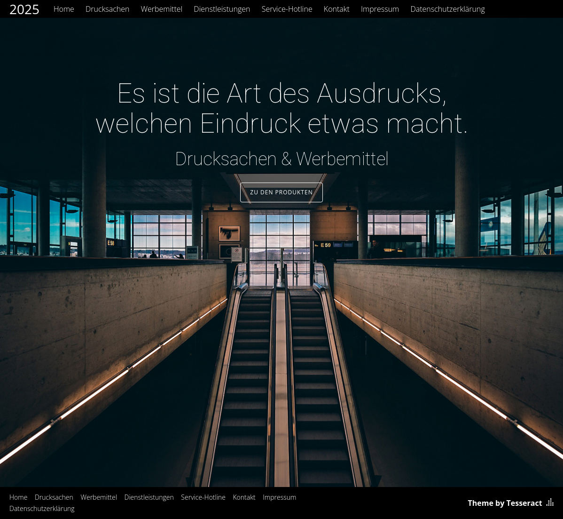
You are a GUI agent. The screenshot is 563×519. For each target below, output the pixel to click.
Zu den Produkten (281, 192)
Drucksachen (108, 9)
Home (64, 9)
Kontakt (337, 9)
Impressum (380, 9)
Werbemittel (161, 9)
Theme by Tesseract (505, 503)
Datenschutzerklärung (447, 9)
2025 (24, 9)
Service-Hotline (287, 9)
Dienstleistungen (222, 9)
